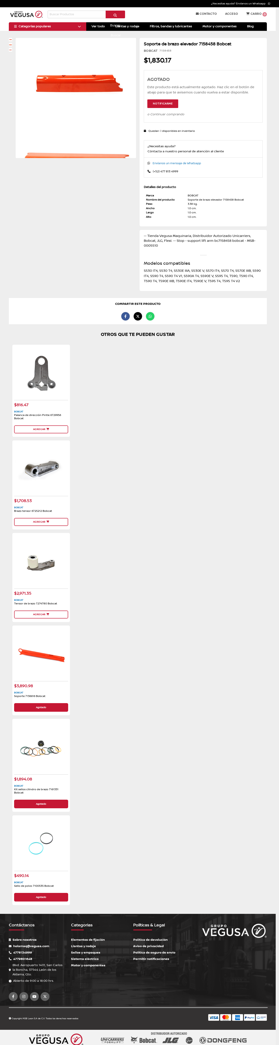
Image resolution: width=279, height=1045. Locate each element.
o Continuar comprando (165, 114)
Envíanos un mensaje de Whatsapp (177, 163)
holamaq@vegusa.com (29, 946)
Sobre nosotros (23, 940)
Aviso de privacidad (148, 946)
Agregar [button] (41, 429)
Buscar (115, 16)
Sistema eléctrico (85, 959)
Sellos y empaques (85, 952)
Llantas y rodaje (83, 946)
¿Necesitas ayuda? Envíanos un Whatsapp (240, 3)
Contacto (206, 14)
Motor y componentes (88, 965)
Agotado (41, 707)
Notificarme (163, 103)
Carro (256, 14)
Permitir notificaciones (151, 959)
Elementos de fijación (88, 940)
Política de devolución (150, 940)
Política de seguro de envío (154, 952)
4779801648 (20, 959)
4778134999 (20, 952)
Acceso (231, 14)
